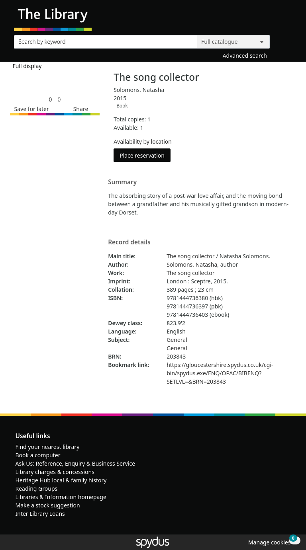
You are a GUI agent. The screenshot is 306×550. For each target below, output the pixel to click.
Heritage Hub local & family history (61, 480)
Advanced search (245, 55)
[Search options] (233, 42)
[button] (30, 109)
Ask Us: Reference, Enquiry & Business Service (75, 463)
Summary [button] (122, 182)
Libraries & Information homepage (61, 497)
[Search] (283, 40)
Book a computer (38, 455)
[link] (50, 99)
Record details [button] (129, 242)
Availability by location (143, 141)
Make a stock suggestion (48, 505)
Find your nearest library (48, 447)
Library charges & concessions (55, 472)
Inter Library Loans (40, 513)
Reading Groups (37, 488)
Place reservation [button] (145, 155)
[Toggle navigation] (288, 18)
